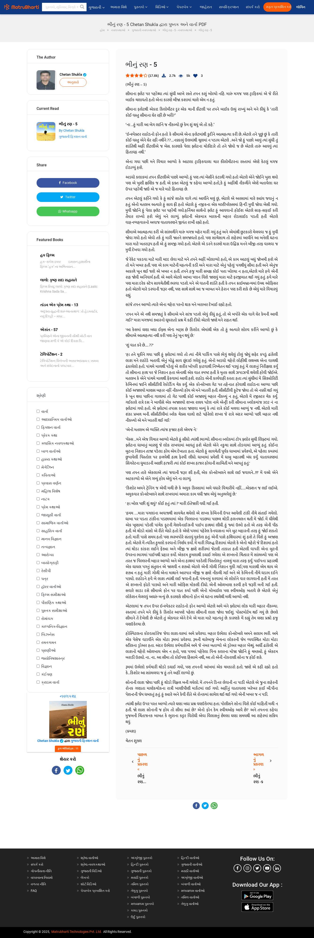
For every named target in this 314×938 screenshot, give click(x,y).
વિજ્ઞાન (46, 666)
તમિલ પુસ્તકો (140, 884)
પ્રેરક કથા (49, 435)
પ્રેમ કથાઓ (50, 507)
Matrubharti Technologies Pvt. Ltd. (76, 932)
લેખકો (85, 877)
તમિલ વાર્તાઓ (190, 897)
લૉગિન (301, 7)
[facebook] (238, 868)
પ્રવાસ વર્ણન (51, 483)
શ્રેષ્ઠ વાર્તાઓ (89, 858)
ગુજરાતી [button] (96, 7)
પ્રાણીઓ (48, 650)
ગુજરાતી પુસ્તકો (141, 871)
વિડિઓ (162, 7)
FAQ (34, 891)
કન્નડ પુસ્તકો (139, 910)
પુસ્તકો (141, 7)
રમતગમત (48, 642)
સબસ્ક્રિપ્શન (229, 7)
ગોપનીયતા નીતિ (41, 871)
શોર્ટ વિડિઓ (88, 884)
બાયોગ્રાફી (50, 563)
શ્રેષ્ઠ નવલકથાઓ (93, 864)
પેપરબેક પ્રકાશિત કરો (95, 891)
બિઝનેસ (48, 634)
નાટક (45, 499)
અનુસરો (73, 82)
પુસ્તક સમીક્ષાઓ (54, 610)
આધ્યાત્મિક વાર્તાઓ (56, 419)
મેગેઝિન (47, 467)
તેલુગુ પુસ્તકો (139, 891)
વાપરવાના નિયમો (42, 877)
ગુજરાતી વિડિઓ (91, 871)
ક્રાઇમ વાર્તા (50, 682)
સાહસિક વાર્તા (51, 531)
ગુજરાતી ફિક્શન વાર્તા (73, 136)
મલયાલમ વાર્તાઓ (193, 891)
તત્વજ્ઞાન (48, 547)
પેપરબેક (185, 7)
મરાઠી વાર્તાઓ (190, 871)
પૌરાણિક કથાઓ (53, 602)
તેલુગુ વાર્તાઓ (190, 904)
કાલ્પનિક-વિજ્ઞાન (54, 626)
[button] (82, 7)
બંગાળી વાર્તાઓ (191, 884)
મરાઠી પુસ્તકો (139, 877)
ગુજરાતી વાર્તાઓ (191, 864)
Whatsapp (67, 211)
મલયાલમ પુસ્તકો (142, 904)
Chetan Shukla (73, 74)
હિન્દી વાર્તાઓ (190, 858)
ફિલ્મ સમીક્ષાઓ (53, 594)
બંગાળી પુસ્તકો (140, 897)
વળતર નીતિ (38, 884)
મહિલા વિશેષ (50, 491)
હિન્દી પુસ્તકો (140, 864)
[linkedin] (277, 868)
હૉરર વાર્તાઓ (51, 586)
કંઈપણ (46, 674)
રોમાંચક (47, 618)
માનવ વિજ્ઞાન (51, 539)
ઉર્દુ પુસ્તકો (138, 917)
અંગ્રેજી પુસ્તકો (141, 858)
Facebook (68, 183)
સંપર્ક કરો (253, 7)
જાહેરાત (206, 7)
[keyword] (64, 7)
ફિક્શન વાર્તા (51, 427)
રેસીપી (46, 571)
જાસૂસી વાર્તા (51, 515)
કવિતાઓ (48, 475)
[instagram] (247, 868)
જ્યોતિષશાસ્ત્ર (53, 658)
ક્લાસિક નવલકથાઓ (57, 443)
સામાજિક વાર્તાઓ (54, 523)
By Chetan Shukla (71, 130)
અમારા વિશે (118, 7)
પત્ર (44, 579)
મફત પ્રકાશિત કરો (278, 6)
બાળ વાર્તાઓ (51, 451)
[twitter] (257, 868)
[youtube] (267, 868)
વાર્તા (44, 411)
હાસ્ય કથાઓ (51, 459)
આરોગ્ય (47, 555)
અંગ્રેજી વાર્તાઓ (192, 877)
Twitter (68, 197)
